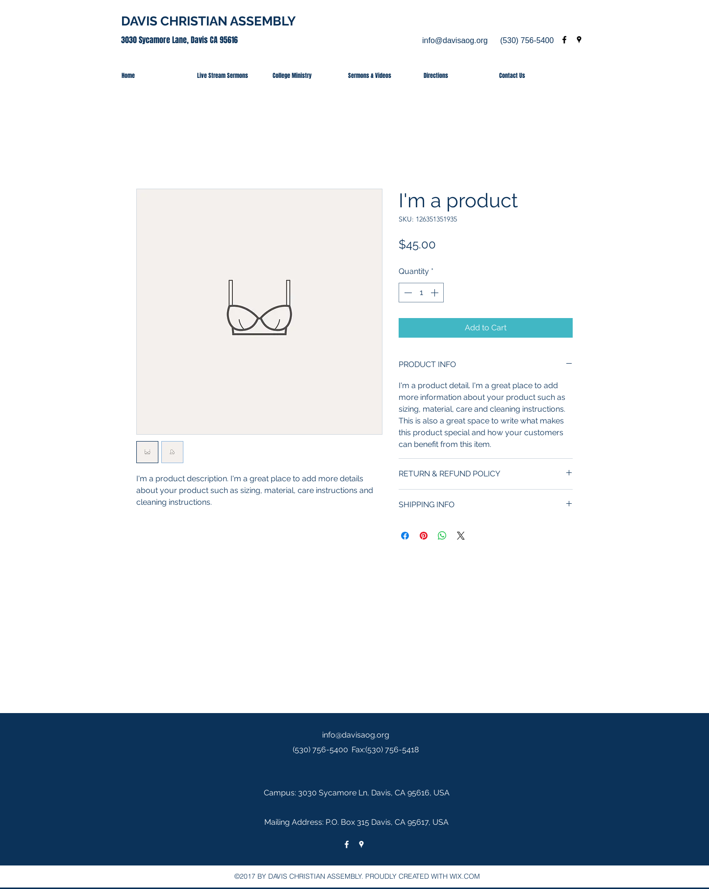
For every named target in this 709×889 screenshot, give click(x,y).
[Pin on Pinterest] (424, 536)
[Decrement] (407, 292)
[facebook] (564, 40)
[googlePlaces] (579, 40)
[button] (303, 75)
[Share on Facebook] (405, 536)
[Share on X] (461, 536)
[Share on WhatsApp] (442, 536)
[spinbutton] (421, 292)
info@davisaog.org (455, 40)
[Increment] (435, 292)
